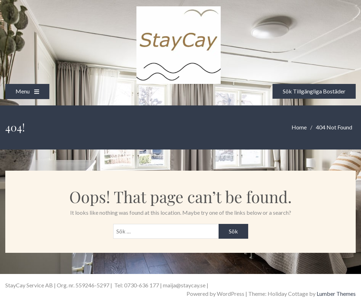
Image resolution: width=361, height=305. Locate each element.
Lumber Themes (336, 293)
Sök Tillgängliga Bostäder (314, 91)
